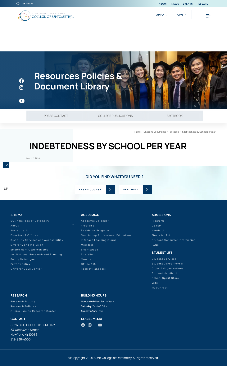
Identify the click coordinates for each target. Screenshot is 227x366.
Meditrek (87, 244)
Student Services (164, 258)
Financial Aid (161, 235)
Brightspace (89, 249)
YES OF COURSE (90, 189)
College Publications (115, 116)
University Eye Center (26, 268)
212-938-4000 (21, 339)
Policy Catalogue (23, 259)
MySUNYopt (160, 287)
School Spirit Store (165, 278)
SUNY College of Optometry (30, 220)
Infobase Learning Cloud (98, 240)
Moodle (86, 259)
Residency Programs (95, 230)
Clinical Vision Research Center (33, 311)
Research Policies (23, 306)
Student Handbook (165, 273)
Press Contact (56, 116)
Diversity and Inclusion (27, 244)
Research (204, 3)
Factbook (175, 116)
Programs (87, 225)
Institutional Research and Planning (36, 254)
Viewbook (158, 230)
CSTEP (156, 225)
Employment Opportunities (29, 249)
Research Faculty (23, 301)
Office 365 (88, 264)
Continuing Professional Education (106, 235)
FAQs (155, 244)
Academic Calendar (95, 220)
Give (181, 14)
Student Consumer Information (174, 240)
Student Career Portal (167, 263)
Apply (161, 14)
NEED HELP (131, 189)
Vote (155, 282)
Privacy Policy (20, 264)
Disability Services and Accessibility (37, 240)
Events (188, 3)
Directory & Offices (24, 235)
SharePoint (89, 254)
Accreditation (20, 230)
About (163, 3)
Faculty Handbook (94, 268)
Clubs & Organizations (168, 268)
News (175, 3)
